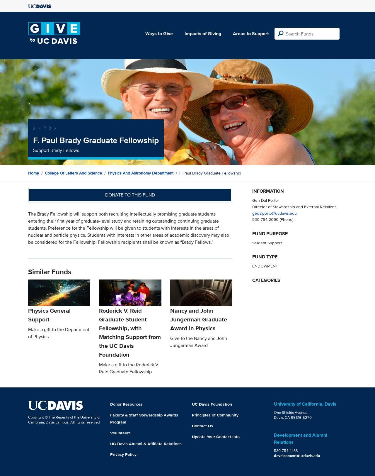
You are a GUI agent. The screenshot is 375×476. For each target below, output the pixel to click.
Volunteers (120, 433)
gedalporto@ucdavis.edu (274, 213)
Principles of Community (215, 415)
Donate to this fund (130, 195)
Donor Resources (126, 404)
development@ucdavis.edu (297, 455)
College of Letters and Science (73, 173)
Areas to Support (251, 33)
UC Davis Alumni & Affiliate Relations (146, 444)
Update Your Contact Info (216, 437)
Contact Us (202, 426)
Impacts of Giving (203, 33)
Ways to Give (159, 33)
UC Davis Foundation (212, 404)
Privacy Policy (123, 454)
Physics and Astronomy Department (140, 173)
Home (33, 173)
